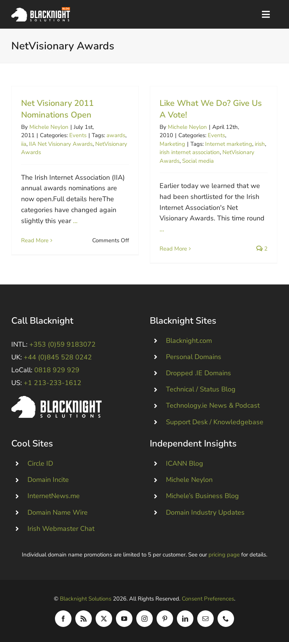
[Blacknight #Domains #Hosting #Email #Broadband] (56, 399)
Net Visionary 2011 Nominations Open (57, 109)
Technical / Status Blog (201, 389)
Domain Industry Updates (205, 512)
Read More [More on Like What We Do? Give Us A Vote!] (173, 248)
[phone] (226, 618)
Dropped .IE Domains (198, 373)
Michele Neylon (48, 127)
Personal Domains (193, 356)
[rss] (83, 618)
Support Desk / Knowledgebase (214, 421)
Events (78, 135)
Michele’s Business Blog (202, 495)
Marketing (172, 144)
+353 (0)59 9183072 (62, 344)
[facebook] (63, 618)
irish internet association (190, 152)
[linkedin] (185, 618)
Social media (198, 161)
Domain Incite (48, 479)
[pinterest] (165, 618)
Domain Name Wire (57, 512)
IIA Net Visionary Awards (61, 144)
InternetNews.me (53, 495)
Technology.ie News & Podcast (213, 405)
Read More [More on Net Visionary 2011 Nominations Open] (35, 248)
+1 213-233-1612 (52, 382)
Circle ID (40, 463)
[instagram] (144, 618)
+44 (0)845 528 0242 (58, 357)
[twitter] (104, 618)
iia (23, 144)
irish (260, 144)
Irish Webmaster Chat (60, 528)
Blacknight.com (189, 340)
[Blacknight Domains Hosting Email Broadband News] (40, 10)
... (75, 220)
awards (115, 135)
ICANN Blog (184, 463)
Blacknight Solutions (85, 598)
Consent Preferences (208, 598)
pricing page (224, 554)
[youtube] (124, 618)
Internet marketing (228, 144)
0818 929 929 (56, 369)
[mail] (205, 618)
